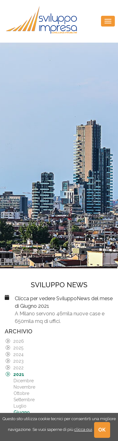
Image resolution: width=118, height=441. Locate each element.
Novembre (24, 387)
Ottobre (21, 393)
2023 (18, 361)
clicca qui (83, 429)
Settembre (24, 399)
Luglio (20, 405)
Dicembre (24, 380)
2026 (18, 341)
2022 (18, 367)
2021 (18, 374)
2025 (18, 347)
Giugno (22, 412)
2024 (18, 354)
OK (102, 430)
